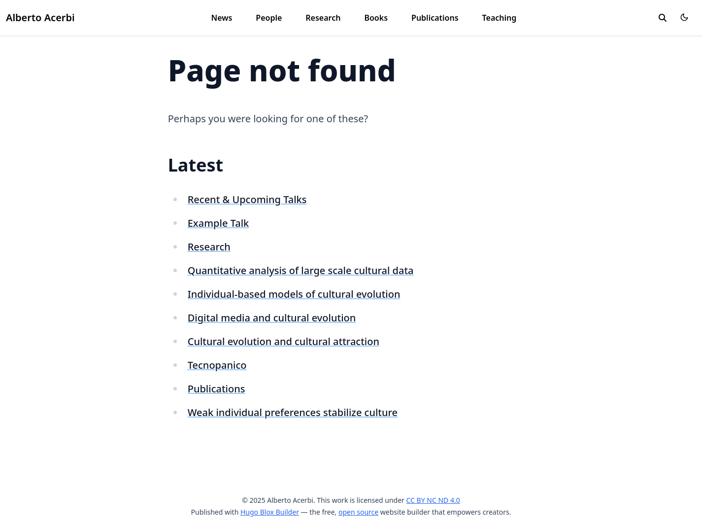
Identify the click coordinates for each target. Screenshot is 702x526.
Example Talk (218, 223)
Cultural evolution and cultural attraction (283, 341)
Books (376, 17)
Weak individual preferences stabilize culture (293, 412)
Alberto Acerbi (40, 17)
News (221, 17)
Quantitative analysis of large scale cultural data (301, 270)
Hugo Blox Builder (269, 512)
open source (358, 512)
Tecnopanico (217, 365)
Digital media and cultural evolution (272, 317)
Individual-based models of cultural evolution (294, 294)
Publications (435, 17)
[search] (662, 18)
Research (322, 17)
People (269, 17)
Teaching (499, 17)
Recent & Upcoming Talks (247, 199)
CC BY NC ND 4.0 (433, 500)
